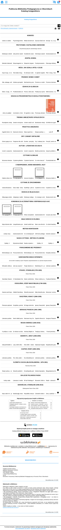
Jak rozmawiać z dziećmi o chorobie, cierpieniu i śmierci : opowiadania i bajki (35, 415)
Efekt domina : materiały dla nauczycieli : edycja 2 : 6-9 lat (31, 417)
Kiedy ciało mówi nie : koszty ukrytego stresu (40, 407)
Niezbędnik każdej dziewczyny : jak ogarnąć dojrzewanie (42, 408)
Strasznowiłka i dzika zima (25, 418)
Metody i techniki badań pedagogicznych (17, 408)
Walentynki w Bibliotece (10, 484)
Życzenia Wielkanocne (9, 466)
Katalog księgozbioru (30, 19)
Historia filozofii (12, 405)
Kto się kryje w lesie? (24, 412)
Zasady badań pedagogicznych (15, 402)
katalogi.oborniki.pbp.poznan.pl (10, 507)
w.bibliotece (42, 446)
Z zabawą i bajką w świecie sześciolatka (28, 414)
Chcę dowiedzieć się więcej (22, 528)
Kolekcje (20, 28)
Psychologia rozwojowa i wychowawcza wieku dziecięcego (20, 407)
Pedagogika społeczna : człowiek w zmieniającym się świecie (21, 404)
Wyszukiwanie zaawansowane (9, 28)
